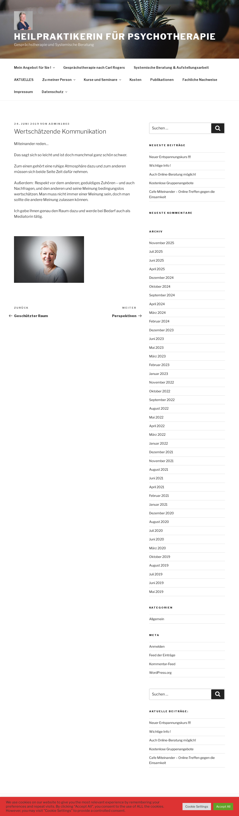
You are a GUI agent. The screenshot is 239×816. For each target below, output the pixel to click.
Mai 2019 (156, 592)
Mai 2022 (156, 417)
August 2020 (159, 522)
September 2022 (162, 400)
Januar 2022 (158, 443)
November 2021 (161, 461)
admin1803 (59, 123)
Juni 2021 (156, 478)
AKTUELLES (23, 80)
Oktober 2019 (159, 557)
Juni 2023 (156, 339)
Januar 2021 (158, 504)
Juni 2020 (156, 539)
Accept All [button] (223, 806)
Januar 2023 (158, 374)
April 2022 (157, 426)
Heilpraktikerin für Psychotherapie (115, 36)
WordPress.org (160, 672)
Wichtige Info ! (160, 165)
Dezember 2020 (161, 513)
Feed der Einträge (162, 655)
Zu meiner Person (59, 80)
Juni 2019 (156, 583)
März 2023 (157, 356)
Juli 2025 (156, 251)
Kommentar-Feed (162, 664)
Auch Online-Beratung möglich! (172, 174)
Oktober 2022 (159, 391)
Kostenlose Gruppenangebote (171, 183)
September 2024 (162, 295)
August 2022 (159, 408)
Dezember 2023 (161, 330)
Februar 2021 (159, 496)
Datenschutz (55, 92)
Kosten (135, 80)
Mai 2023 (156, 347)
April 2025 (157, 269)
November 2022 (161, 382)
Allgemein (156, 619)
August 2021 (158, 469)
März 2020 (157, 548)
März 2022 (157, 434)
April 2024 (157, 304)
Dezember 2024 (161, 278)
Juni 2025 (156, 260)
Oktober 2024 (159, 286)
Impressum (23, 92)
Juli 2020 (156, 530)
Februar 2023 (159, 365)
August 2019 (159, 565)
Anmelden (157, 646)
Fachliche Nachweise (200, 80)
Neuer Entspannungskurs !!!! (170, 157)
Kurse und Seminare (103, 80)
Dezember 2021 (161, 452)
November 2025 (161, 243)
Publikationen (162, 80)
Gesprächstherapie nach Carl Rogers (94, 67)
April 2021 (156, 487)
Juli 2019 (155, 574)
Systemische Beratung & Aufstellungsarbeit (171, 67)
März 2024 (157, 313)
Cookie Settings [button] (196, 806)
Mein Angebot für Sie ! (35, 67)
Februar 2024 (159, 321)
